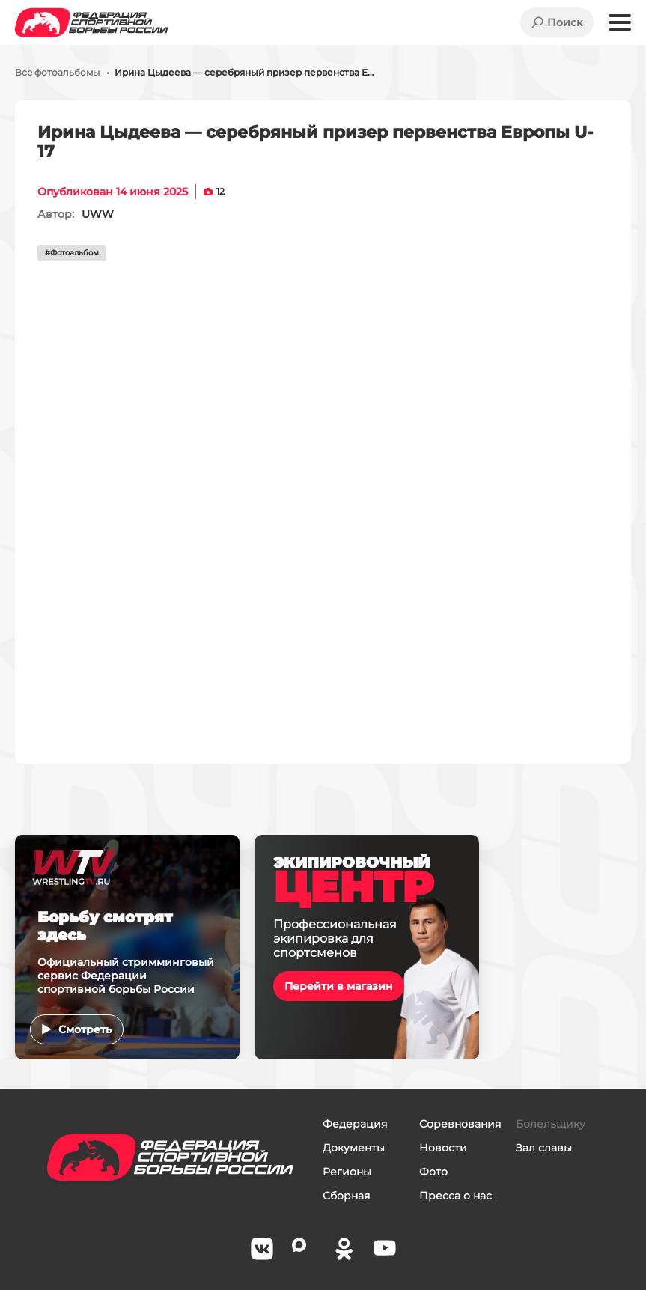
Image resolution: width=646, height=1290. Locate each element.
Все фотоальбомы (57, 72)
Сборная (346, 1195)
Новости (443, 1147)
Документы (354, 1147)
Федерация (355, 1124)
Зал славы (544, 1147)
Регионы (347, 1171)
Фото (433, 1171)
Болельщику (550, 1124)
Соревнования (460, 1124)
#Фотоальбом (72, 253)
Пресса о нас (455, 1195)
